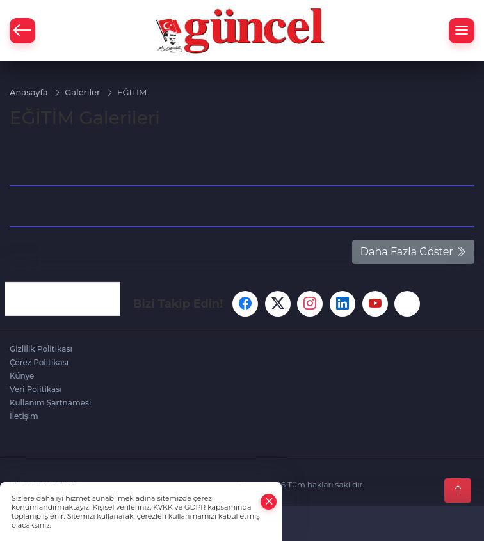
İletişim (24, 416)
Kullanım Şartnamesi (50, 402)
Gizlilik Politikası (41, 349)
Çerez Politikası (39, 362)
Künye (22, 375)
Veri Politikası (36, 389)
